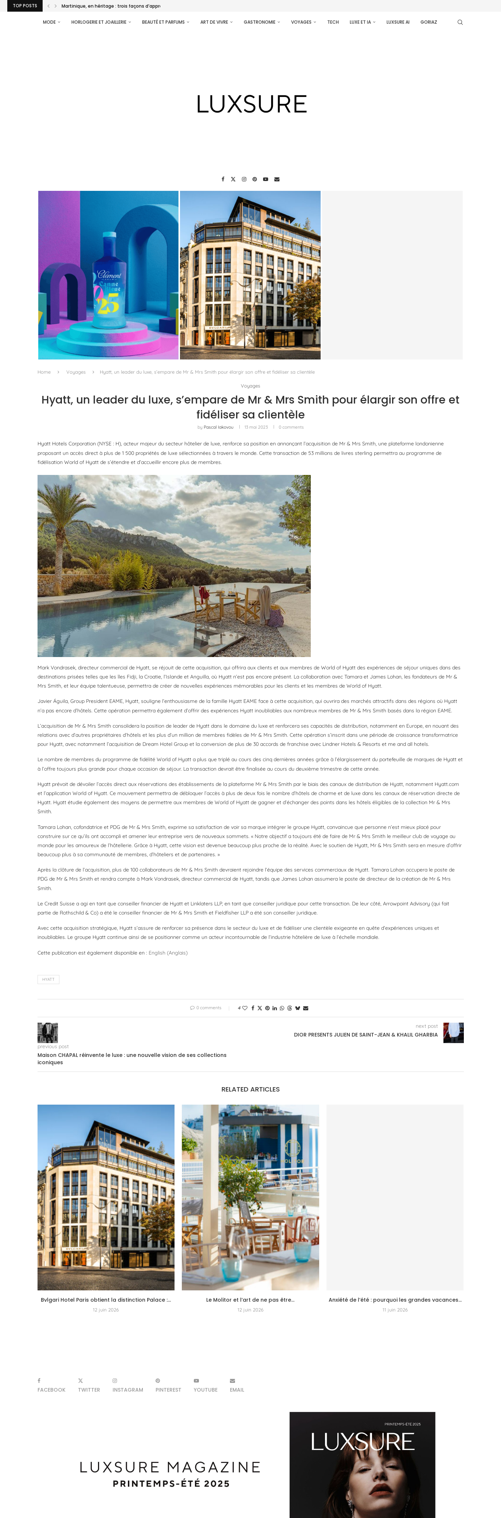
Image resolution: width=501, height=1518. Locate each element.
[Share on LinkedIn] (275, 1008)
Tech (333, 22)
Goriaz (428, 22)
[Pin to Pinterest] (267, 1008)
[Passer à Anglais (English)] (168, 952)
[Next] (56, 6)
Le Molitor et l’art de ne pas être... (250, 1299)
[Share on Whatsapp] (282, 1008)
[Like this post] (244, 1008)
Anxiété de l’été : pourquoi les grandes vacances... (395, 1299)
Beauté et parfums (163, 22)
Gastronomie (259, 22)
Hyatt (48, 979)
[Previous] (48, 6)
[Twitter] (233, 179)
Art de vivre (214, 22)
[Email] (276, 179)
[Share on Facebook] (252, 1008)
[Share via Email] (305, 1008)
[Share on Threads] (289, 1008)
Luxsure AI (398, 22)
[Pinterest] (255, 179)
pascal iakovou (219, 427)
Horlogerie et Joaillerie (98, 22)
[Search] (460, 22)
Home (44, 372)
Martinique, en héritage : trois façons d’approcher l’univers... (128, 6)
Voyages (301, 22)
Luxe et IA (360, 22)
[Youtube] (265, 179)
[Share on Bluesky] (297, 1008)
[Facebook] (223, 179)
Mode (49, 22)
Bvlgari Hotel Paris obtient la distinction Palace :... (106, 1299)
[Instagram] (244, 179)
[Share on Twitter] (259, 1008)
